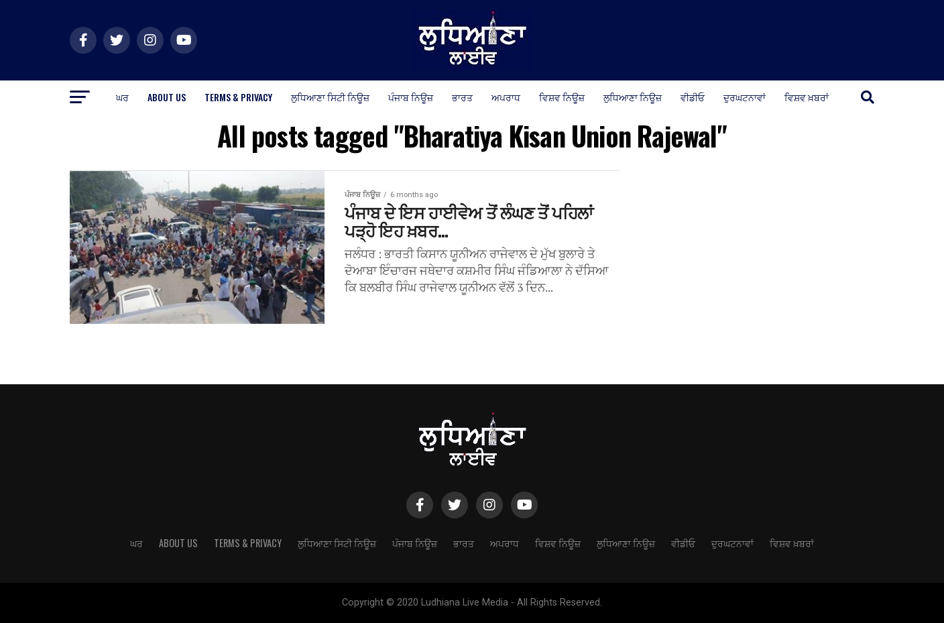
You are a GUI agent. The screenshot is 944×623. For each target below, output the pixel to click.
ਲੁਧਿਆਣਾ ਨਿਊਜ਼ (632, 97)
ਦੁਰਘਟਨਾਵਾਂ (744, 97)
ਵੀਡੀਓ (693, 97)
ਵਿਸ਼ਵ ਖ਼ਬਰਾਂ (806, 97)
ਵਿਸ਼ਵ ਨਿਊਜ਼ (562, 97)
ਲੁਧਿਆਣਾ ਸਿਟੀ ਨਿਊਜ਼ (330, 97)
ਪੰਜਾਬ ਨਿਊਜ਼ (410, 97)
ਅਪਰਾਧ (505, 97)
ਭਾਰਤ (462, 97)
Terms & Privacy (238, 97)
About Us (167, 97)
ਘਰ (122, 97)
